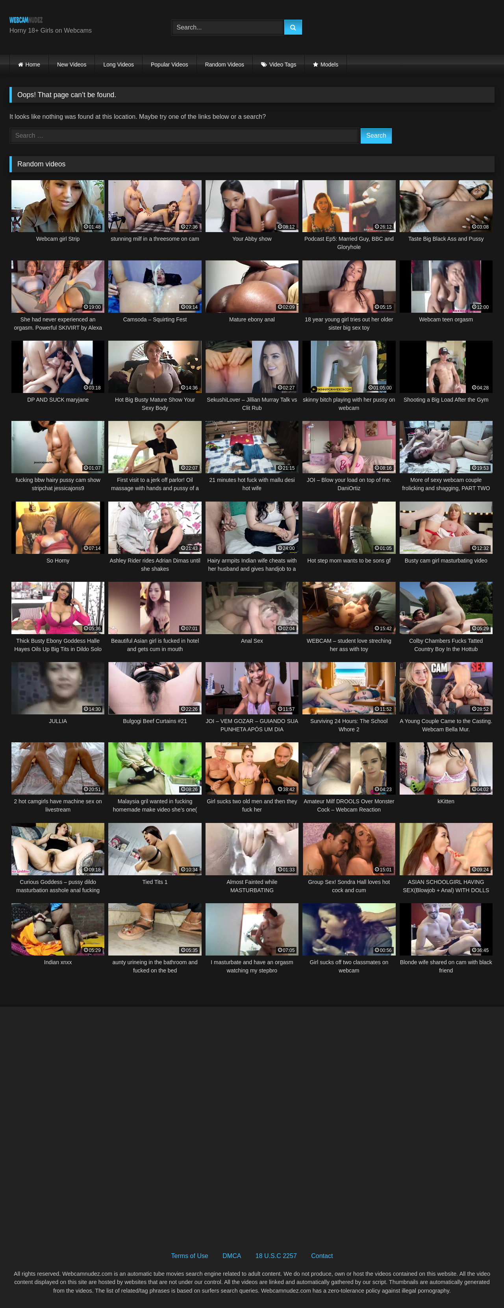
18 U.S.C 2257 (276, 1256)
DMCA (231, 1256)
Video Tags (282, 64)
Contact (322, 1256)
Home (33, 64)
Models (329, 64)
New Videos (71, 64)
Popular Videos (169, 64)
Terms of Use (189, 1256)
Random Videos (224, 64)
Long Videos (118, 64)
